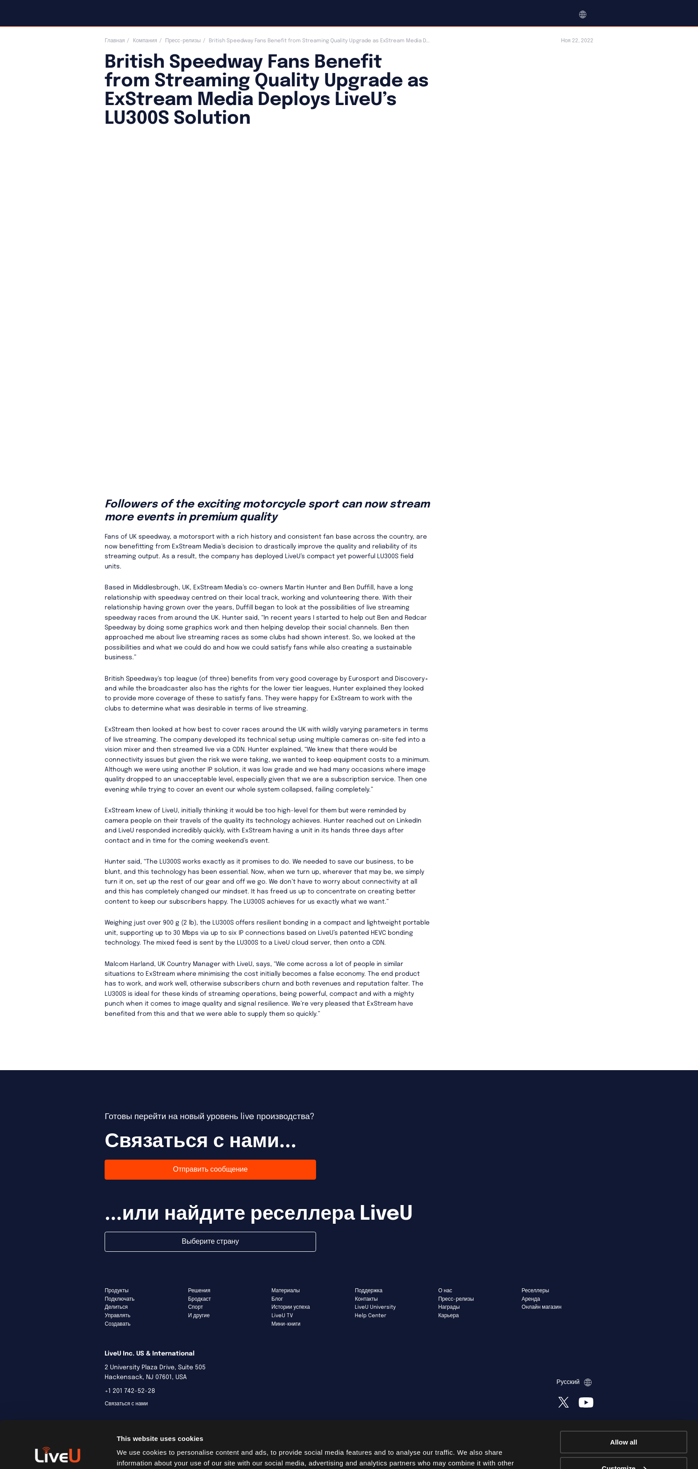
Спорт (195, 1307)
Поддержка (368, 1291)
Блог (277, 1299)
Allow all (623, 1395)
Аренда (531, 1299)
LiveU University (375, 1307)
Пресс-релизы (183, 41)
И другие (199, 1316)
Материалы (286, 1291)
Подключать (119, 1299)
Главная (115, 41)
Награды (448, 1307)
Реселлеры (535, 1291)
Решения (199, 1291)
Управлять (117, 1316)
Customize (624, 1421)
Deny (624, 1447)
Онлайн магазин (542, 1307)
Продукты (117, 1291)
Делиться (116, 1307)
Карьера (448, 1316)
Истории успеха (291, 1307)
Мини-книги (286, 1324)
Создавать (117, 1324)
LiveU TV (282, 1316)
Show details (137, 1451)
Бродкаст (199, 1299)
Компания (145, 41)
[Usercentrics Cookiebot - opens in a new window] (58, 1451)
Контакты (366, 1299)
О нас (445, 1291)
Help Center (370, 1316)
